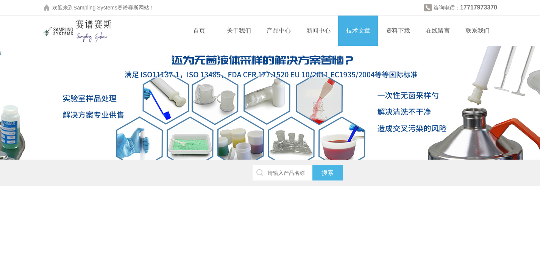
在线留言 (438, 30)
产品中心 (279, 30)
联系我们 (477, 30)
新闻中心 (318, 30)
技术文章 (358, 30)
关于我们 (239, 30)
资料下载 (398, 30)
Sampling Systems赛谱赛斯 (106, 8)
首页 (199, 30)
